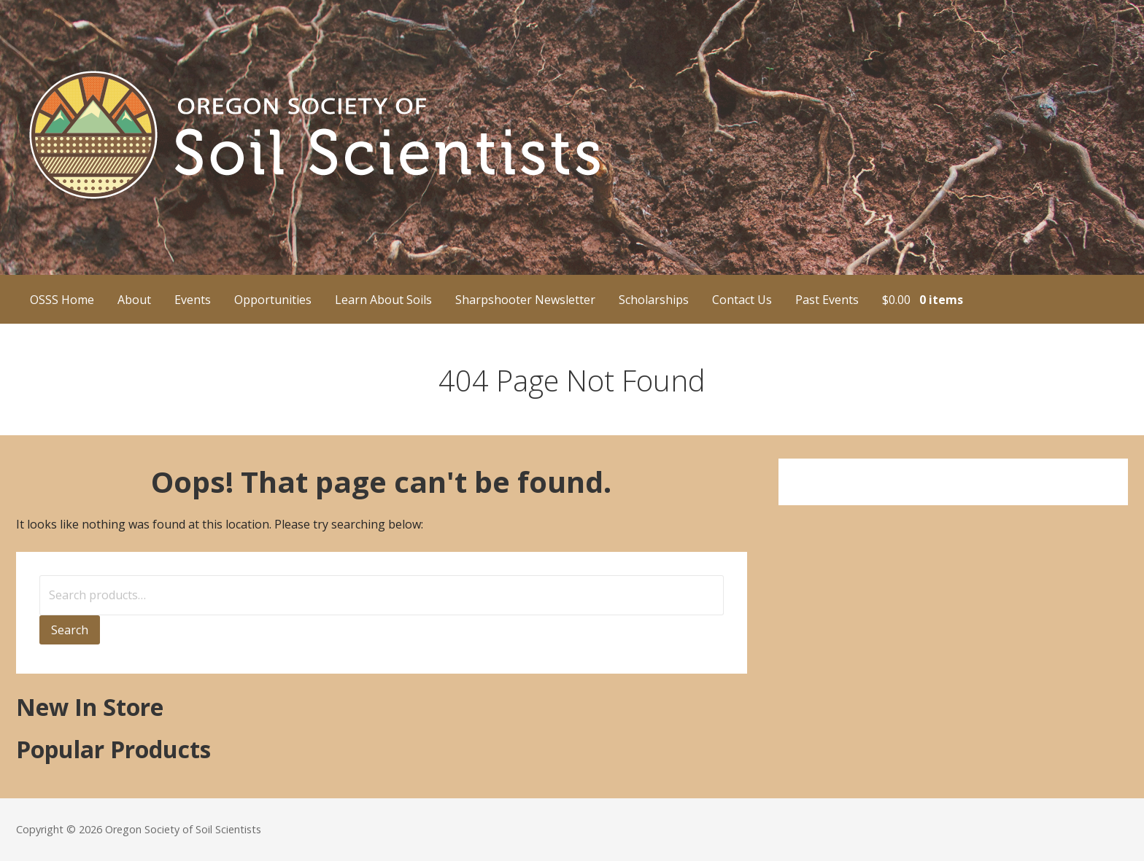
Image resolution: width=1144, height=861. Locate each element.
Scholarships (654, 300)
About (134, 300)
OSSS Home (62, 300)
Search (69, 630)
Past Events (827, 300)
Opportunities (273, 300)
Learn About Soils (383, 300)
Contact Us (742, 300)
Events (192, 300)
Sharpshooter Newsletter (525, 300)
